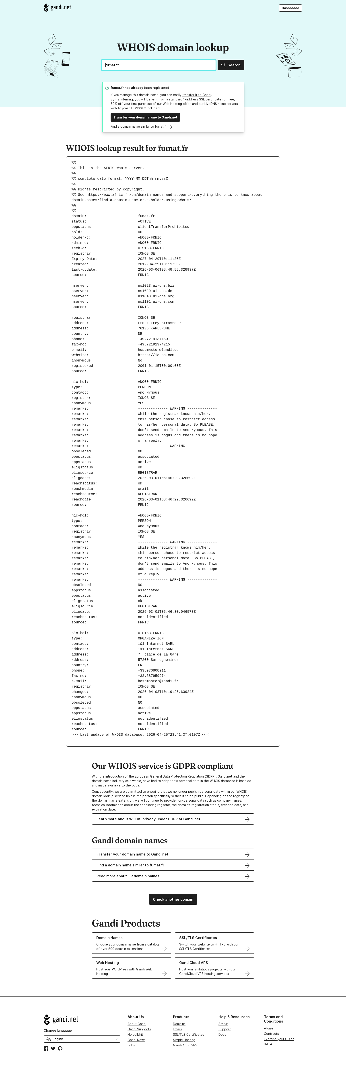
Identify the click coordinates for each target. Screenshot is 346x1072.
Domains (179, 1024)
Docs (222, 1034)
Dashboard (290, 8)
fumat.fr (117, 88)
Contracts (271, 1033)
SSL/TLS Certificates (188, 1034)
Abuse (268, 1028)
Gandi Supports (139, 1029)
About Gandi (137, 1024)
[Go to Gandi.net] (57, 8)
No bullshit (135, 1034)
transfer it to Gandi (196, 95)
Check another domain (173, 899)
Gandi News (136, 1040)
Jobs (131, 1045)
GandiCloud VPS (185, 1045)
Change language (58, 1030)
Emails (177, 1029)
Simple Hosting (184, 1040)
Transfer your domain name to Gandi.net (145, 117)
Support (224, 1029)
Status (223, 1024)
